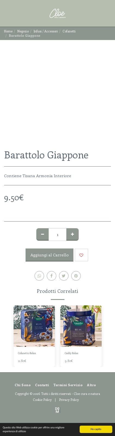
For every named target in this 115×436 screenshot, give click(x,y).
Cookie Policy (42, 399)
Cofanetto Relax (27, 353)
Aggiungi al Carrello (49, 254)
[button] (6, 13)
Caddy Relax (71, 353)
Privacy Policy (69, 399)
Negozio (23, 31)
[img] (34, 326)
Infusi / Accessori (45, 31)
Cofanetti (69, 31)
